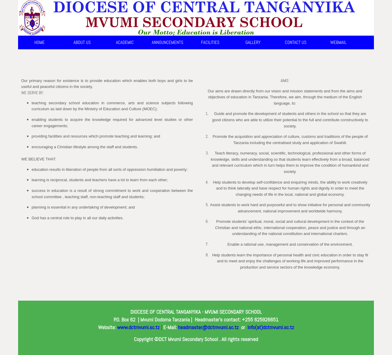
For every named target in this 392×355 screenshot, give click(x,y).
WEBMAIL (338, 42)
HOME (39, 42)
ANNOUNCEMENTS (167, 42)
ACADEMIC (125, 42)
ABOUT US (82, 42)
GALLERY (252, 42)
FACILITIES (210, 42)
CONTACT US (296, 42)
